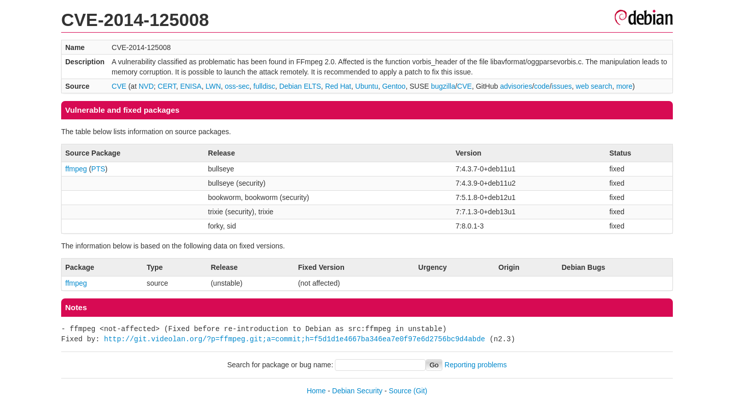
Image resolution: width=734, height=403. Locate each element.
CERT (167, 86)
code (541, 86)
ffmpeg (76, 169)
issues (562, 86)
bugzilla (443, 86)
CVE (119, 86)
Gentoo (394, 86)
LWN (213, 86)
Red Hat (338, 86)
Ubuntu (366, 86)
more (624, 86)
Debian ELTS (300, 86)
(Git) (420, 391)
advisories (516, 86)
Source (400, 391)
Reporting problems (475, 365)
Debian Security (357, 391)
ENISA (190, 86)
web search (594, 86)
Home (316, 391)
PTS (98, 169)
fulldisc (264, 86)
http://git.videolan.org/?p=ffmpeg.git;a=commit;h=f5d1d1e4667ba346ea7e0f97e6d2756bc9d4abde (294, 339)
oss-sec (237, 86)
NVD (146, 86)
